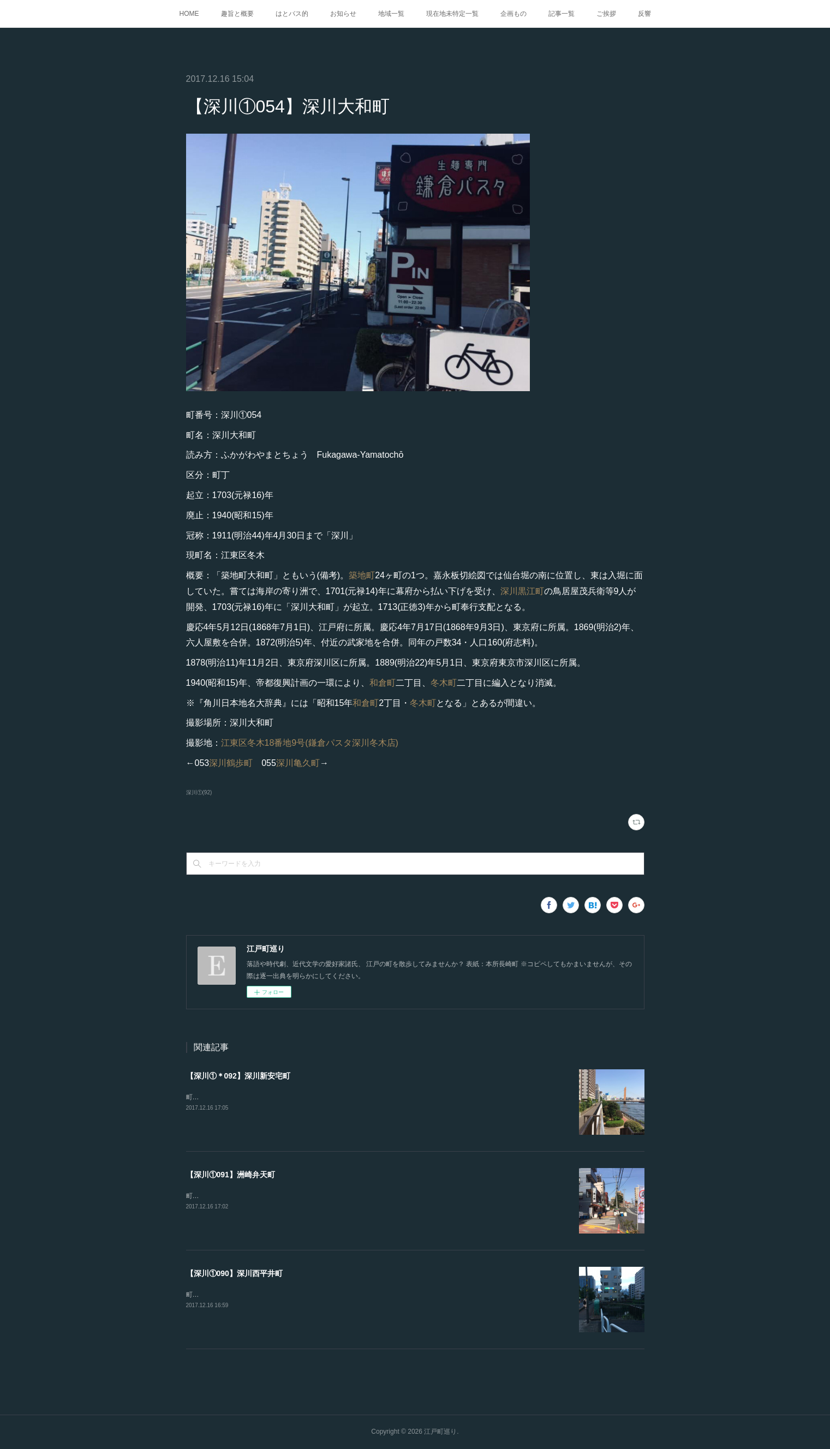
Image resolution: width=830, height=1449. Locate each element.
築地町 (362, 575)
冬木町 (444, 682)
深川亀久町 (298, 763)
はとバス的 (292, 13)
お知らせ (343, 13)
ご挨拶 (606, 13)
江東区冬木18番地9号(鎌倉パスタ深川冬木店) (309, 742)
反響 (644, 13)
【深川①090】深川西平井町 (234, 1273)
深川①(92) (199, 792)
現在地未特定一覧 (452, 13)
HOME (189, 13)
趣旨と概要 (237, 13)
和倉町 (382, 682)
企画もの (513, 13)
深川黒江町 (522, 591)
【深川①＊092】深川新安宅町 (238, 1075)
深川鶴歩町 (231, 763)
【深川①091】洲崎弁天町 (230, 1174)
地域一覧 (391, 13)
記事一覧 (561, 13)
